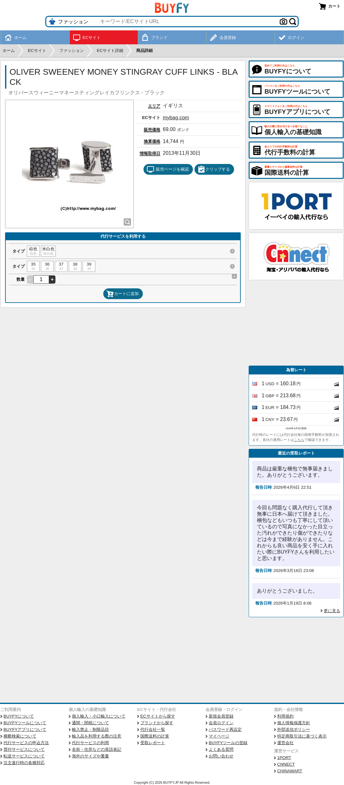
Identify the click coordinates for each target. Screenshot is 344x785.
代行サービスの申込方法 (26, 742)
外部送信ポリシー (293, 729)
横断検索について (19, 736)
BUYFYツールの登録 (228, 742)
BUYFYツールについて (24, 722)
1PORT (284, 757)
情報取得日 (150, 153)
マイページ (219, 736)
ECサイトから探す (157, 716)
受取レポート (152, 742)
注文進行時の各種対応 (24, 762)
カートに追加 (122, 294)
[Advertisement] (296, 322)
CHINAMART (289, 771)
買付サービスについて (24, 749)
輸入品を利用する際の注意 (96, 736)
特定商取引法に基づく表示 (302, 736)
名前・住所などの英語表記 (96, 749)
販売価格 (152, 129)
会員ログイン (221, 722)
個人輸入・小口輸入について (98, 716)
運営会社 (285, 742)
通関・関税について (90, 722)
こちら (299, 440)
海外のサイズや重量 (90, 756)
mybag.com (176, 117)
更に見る (332, 610)
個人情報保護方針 (293, 722)
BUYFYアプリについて (24, 729)
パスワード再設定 (225, 729)
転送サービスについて (24, 756)
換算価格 (152, 141)
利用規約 (285, 716)
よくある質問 (221, 749)
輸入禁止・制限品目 (90, 729)
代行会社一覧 (152, 729)
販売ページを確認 (168, 169)
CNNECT (286, 764)
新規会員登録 (221, 716)
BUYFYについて (18, 716)
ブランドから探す (156, 722)
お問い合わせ (221, 756)
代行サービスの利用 (90, 742)
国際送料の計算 (154, 736)
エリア (154, 106)
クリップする (214, 169)
